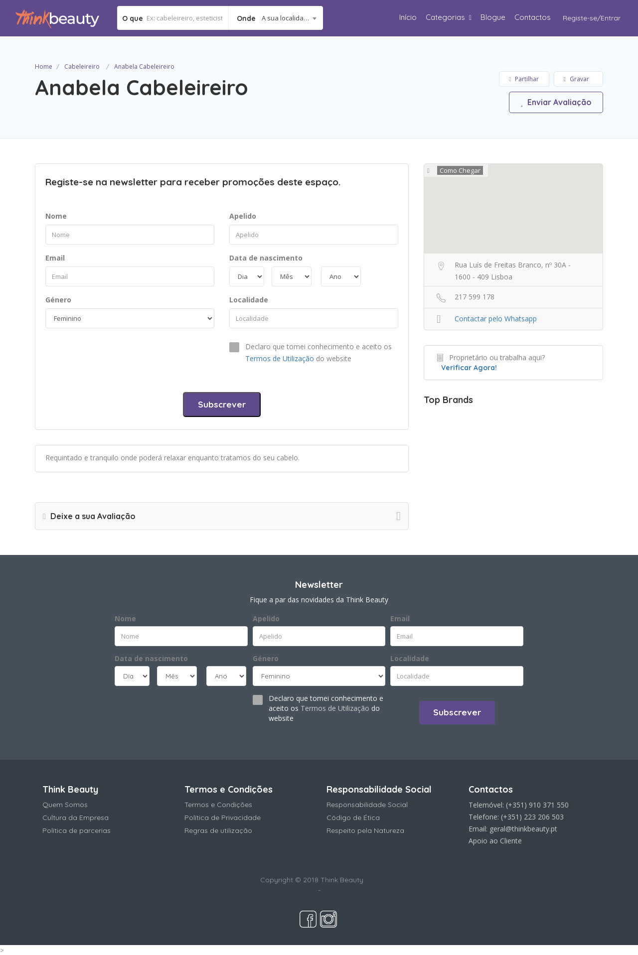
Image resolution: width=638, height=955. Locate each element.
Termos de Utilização (279, 358)
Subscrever (222, 404)
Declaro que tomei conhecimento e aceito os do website (318, 352)
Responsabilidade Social (367, 804)
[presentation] (121, 357)
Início (408, 17)
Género (58, 299)
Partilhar (523, 79)
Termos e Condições (218, 804)
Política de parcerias (76, 830)
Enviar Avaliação (555, 102)
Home (43, 66)
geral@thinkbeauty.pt (523, 828)
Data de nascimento (266, 258)
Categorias (445, 17)
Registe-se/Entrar (592, 17)
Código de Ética (353, 817)
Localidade (248, 299)
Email (55, 258)
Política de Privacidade (222, 817)
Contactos (532, 17)
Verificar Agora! (469, 367)
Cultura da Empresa (75, 817)
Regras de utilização (218, 830)
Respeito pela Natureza (365, 830)
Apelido (242, 216)
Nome (56, 216)
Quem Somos (65, 804)
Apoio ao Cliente (495, 840)
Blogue (492, 17)
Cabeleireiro (82, 66)
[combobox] (275, 17)
